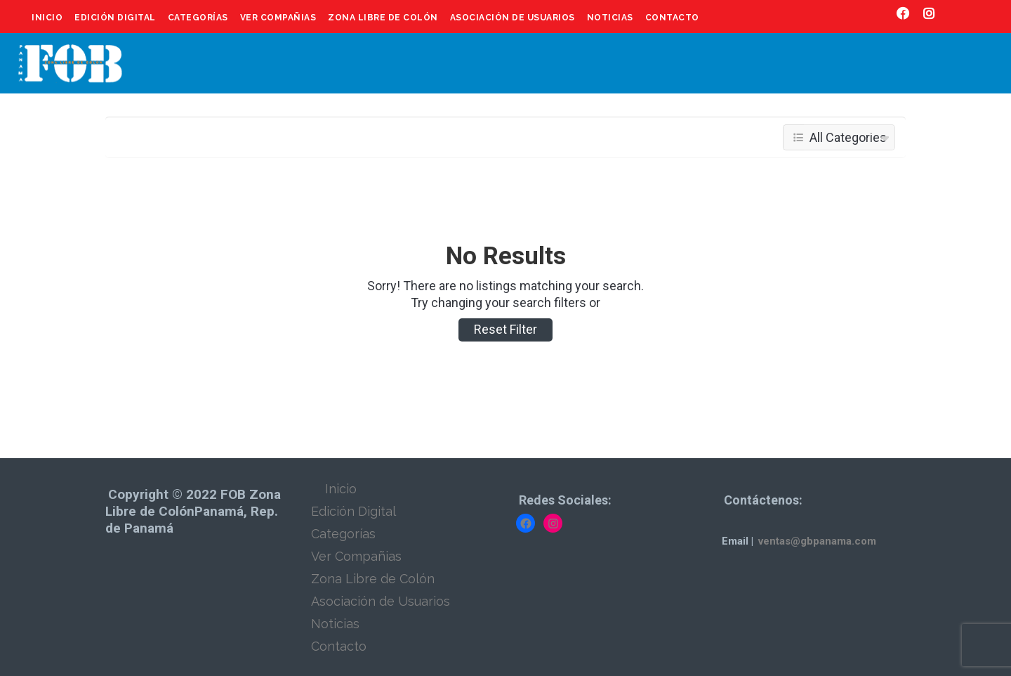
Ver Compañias (278, 17)
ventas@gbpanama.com (817, 541)
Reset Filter (505, 329)
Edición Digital (115, 17)
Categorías (198, 17)
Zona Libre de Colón (383, 17)
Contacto (672, 17)
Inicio (47, 17)
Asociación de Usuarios (512, 17)
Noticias (610, 17)
